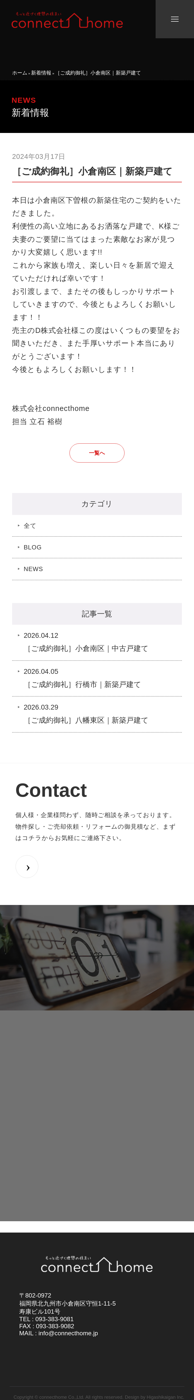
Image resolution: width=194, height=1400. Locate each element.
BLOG (33, 547)
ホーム (19, 73)
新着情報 (41, 73)
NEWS (33, 569)
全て (30, 525)
